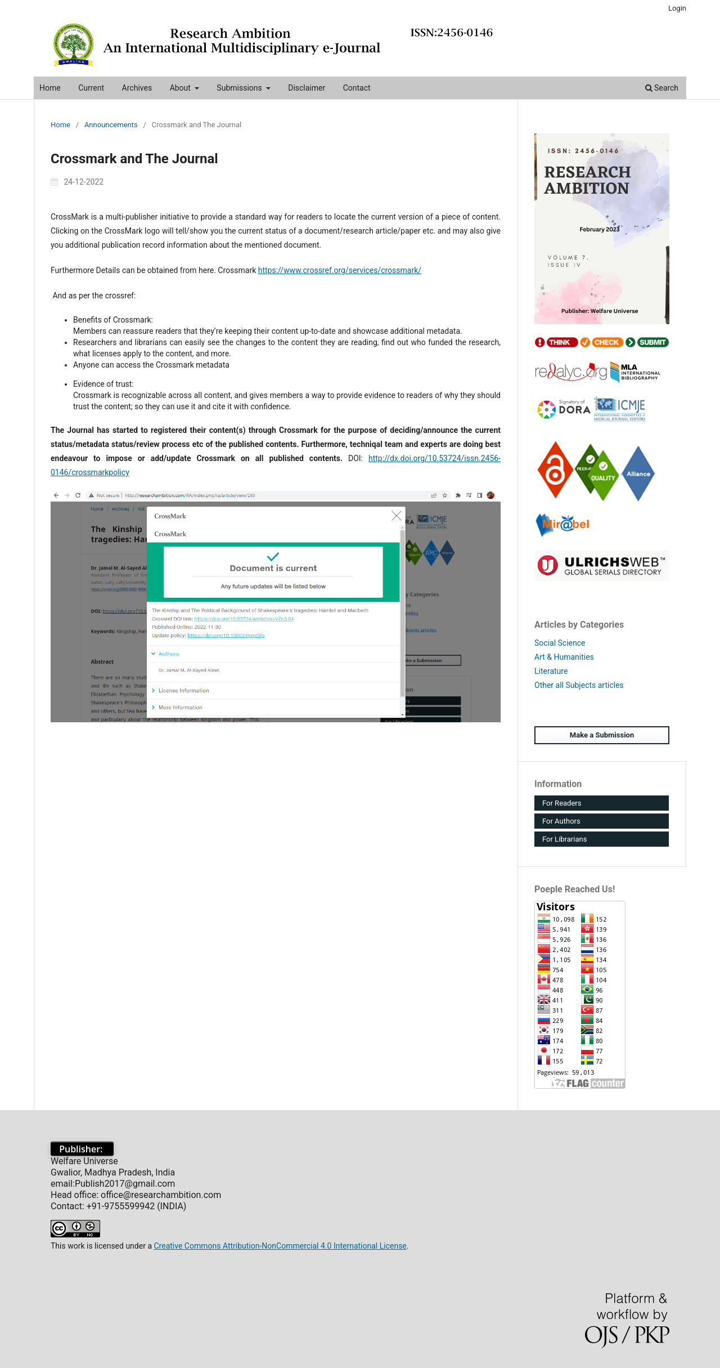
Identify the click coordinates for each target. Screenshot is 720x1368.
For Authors (561, 821)
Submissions (240, 87)
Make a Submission (602, 735)
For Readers (562, 803)
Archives (137, 87)
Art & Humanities (564, 656)
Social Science (559, 642)
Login (677, 8)
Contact (357, 87)
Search (661, 87)
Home (50, 87)
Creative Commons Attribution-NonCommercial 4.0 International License (280, 1245)
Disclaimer (306, 87)
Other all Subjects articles (579, 685)
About (181, 87)
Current (91, 87)
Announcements (111, 124)
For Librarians (564, 839)
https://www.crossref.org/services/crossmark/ (339, 270)
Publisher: (82, 1149)
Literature (551, 671)
